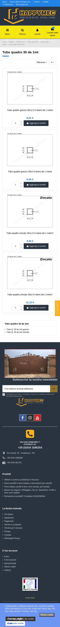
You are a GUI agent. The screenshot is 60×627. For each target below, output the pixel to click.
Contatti (45, 2)
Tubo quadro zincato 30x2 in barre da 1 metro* (30, 294)
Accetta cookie (15, 623)
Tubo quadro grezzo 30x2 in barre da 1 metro (30, 171)
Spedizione (9, 518)
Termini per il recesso (13, 528)
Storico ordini (10, 567)
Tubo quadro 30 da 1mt (17, 324)
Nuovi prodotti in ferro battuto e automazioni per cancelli (28, 483)
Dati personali (10, 563)
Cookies (37, 2)
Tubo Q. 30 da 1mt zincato (18, 332)
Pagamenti (8, 521)
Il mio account (10, 560)
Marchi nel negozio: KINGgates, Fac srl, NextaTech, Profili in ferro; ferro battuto (30, 491)
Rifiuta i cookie (47, 615)
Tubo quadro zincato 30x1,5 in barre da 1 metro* (29, 233)
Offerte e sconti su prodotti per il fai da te (21, 480)
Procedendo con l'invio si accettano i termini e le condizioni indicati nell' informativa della (30, 395)
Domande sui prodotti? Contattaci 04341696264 (24, 496)
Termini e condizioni (12, 525)
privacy (20, 396)
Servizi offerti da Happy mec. (20, 2)
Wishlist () (8, 4)
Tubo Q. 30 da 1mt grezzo (18, 329)
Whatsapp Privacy (12, 538)
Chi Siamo (8, 514)
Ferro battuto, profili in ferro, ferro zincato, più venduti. (27, 487)
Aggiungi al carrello (36, 123)
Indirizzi (7, 570)
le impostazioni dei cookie (20, 618)
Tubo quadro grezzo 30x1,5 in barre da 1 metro (30, 110)
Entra (6, 556)
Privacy (7, 531)
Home (4, 2)
